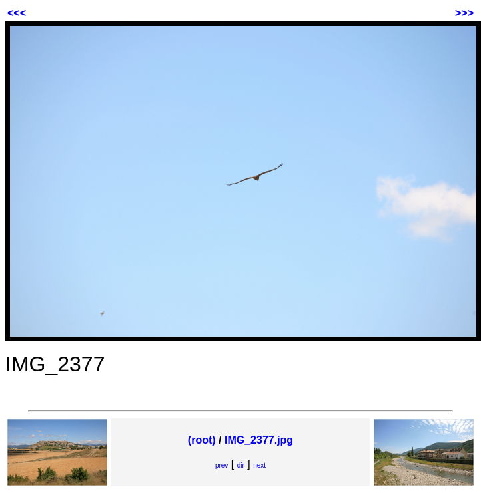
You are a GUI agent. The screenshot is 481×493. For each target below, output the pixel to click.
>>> (464, 13)
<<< (16, 13)
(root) (202, 440)
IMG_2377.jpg (259, 440)
